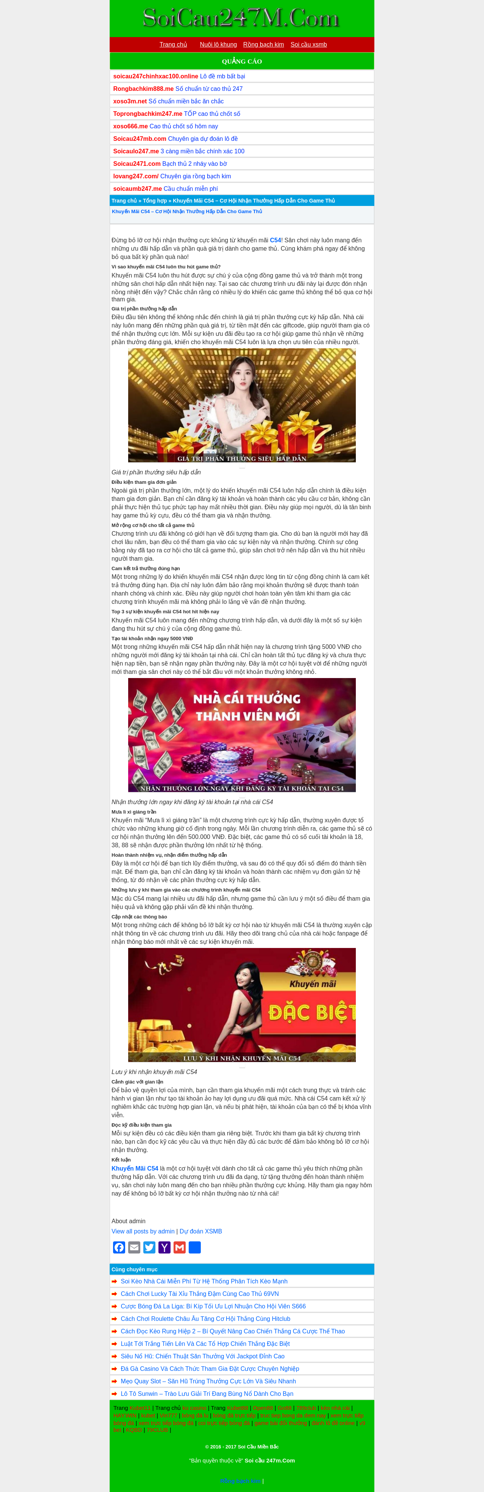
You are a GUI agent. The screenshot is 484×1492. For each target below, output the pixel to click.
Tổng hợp (155, 201)
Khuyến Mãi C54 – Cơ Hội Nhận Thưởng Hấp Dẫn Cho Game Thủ (187, 211)
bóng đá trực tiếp (234, 1415)
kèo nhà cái (335, 1408)
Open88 (263, 1408)
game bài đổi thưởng (280, 1423)
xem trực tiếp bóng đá (166, 1423)
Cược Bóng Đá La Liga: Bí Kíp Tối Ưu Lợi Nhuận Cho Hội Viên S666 (213, 1306)
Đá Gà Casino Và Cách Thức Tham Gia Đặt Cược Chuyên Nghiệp (210, 1369)
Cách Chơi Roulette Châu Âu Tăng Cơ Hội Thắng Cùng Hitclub (205, 1319)
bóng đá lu (195, 1415)
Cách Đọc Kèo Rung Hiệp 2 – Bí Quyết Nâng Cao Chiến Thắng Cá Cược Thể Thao (233, 1331)
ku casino (194, 1408)
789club (306, 1408)
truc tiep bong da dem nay (293, 1415)
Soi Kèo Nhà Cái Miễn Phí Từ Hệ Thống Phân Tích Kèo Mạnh (204, 1281)
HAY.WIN (125, 1415)
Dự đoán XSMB (201, 1231)
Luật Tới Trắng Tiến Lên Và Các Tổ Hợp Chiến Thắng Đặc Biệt (205, 1344)
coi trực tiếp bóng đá (224, 1423)
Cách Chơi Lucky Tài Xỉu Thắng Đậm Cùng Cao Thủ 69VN (200, 1294)
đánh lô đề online (333, 1423)
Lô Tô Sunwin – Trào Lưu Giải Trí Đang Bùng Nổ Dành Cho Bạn (207, 1394)
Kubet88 (237, 1408)
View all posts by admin (143, 1231)
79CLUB (157, 1430)
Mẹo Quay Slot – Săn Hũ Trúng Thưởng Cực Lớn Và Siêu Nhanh (208, 1381)
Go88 (285, 1408)
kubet (148, 1415)
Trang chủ (124, 201)
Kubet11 (140, 1408)
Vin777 (168, 1415)
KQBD (134, 1430)
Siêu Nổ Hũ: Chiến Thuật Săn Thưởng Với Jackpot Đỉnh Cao (202, 1356)
